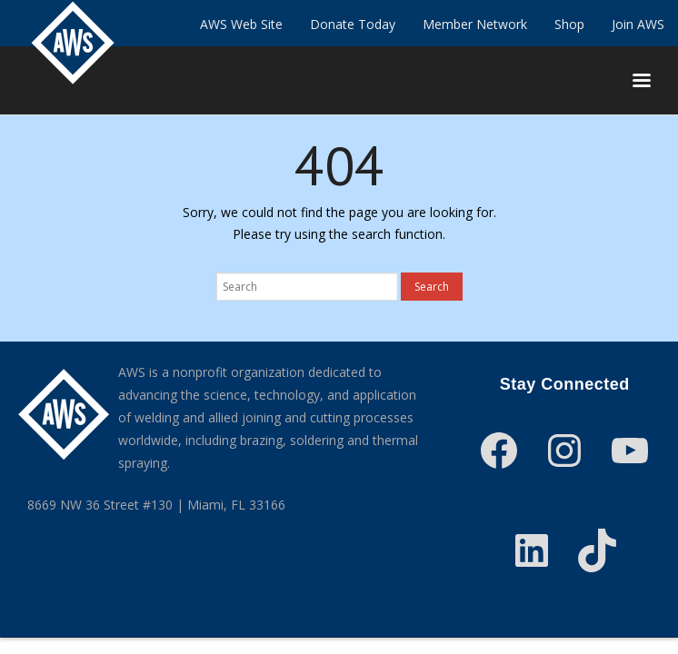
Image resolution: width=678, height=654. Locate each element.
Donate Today (352, 24)
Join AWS (638, 24)
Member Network (475, 24)
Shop (569, 24)
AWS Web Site (241, 24)
